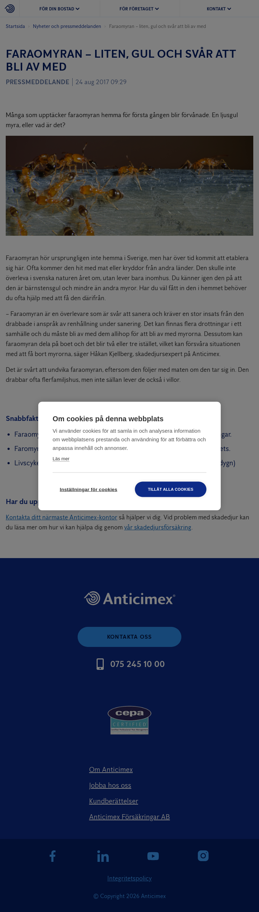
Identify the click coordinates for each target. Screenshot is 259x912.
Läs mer (61, 458)
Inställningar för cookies (88, 489)
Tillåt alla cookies (170, 489)
